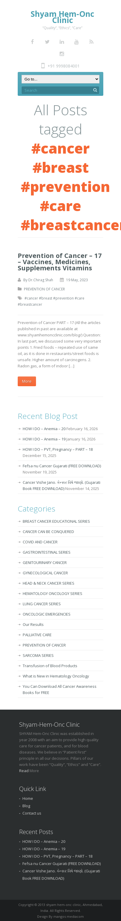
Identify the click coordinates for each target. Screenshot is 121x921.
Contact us (31, 813)
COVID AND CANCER (40, 542)
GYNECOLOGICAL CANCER (45, 572)
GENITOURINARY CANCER (45, 562)
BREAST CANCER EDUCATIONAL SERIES (56, 521)
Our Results (33, 624)
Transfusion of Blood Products (50, 665)
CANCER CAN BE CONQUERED (48, 531)
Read (24, 770)
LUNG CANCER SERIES (42, 603)
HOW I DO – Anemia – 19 (44, 439)
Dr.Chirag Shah (40, 279)
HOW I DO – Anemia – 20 (44, 428)
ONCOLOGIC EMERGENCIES (47, 614)
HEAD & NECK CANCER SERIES (48, 583)
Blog (26, 805)
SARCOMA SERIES (38, 655)
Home (27, 798)
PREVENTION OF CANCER (44, 289)
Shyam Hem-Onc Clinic (62, 17)
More (27, 381)
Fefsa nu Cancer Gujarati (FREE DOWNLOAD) (62, 465)
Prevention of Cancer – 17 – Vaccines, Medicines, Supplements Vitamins (60, 261)
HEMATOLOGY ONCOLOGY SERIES (52, 593)
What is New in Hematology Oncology (56, 676)
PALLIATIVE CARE (37, 634)
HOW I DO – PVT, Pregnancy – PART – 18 (58, 449)
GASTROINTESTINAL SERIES (47, 552)
